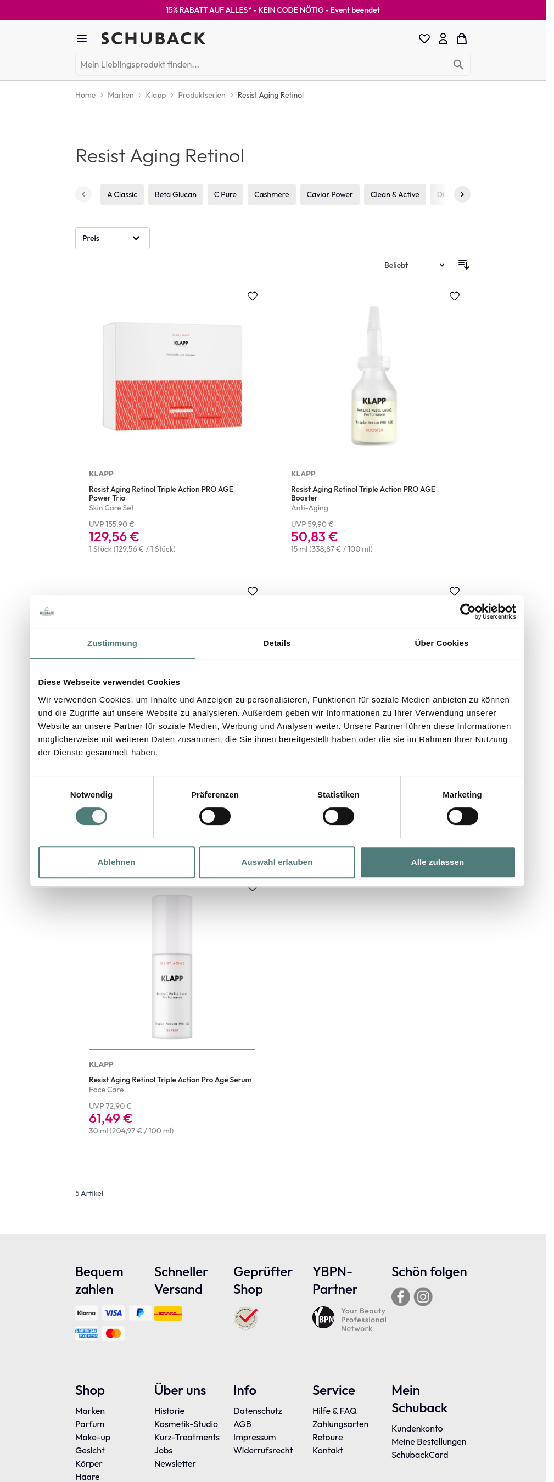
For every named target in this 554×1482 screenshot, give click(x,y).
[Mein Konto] (443, 38)
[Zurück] (83, 194)
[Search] (459, 65)
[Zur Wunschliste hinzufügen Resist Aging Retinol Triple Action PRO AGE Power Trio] (253, 296)
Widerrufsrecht (263, 1450)
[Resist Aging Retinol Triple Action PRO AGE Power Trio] (172, 423)
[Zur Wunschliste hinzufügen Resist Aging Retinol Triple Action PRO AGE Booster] (455, 296)
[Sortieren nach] (415, 265)
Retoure (327, 1437)
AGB (242, 1423)
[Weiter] (462, 194)
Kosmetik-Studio (186, 1423)
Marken (90, 1410)
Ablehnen (116, 862)
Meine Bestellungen (429, 1441)
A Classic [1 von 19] (122, 194)
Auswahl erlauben (277, 862)
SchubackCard (420, 1454)
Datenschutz (257, 1410)
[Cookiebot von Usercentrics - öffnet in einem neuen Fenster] (468, 611)
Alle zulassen (437, 862)
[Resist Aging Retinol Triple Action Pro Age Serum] (172, 1009)
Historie (169, 1410)
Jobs (163, 1450)
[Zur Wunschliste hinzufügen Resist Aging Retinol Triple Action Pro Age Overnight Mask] (455, 591)
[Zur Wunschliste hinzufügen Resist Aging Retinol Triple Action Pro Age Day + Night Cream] (253, 591)
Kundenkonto (417, 1428)
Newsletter (175, 1463)
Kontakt (327, 1450)
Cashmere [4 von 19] (271, 194)
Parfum (89, 1423)
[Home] (85, 94)
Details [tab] (277, 643)
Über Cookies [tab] (442, 643)
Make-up (92, 1437)
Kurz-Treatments (187, 1437)
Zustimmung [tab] (112, 643)
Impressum (254, 1437)
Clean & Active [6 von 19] (395, 194)
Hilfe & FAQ (334, 1410)
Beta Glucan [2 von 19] (176, 194)
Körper (89, 1463)
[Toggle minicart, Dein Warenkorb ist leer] (462, 38)
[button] (112, 238)
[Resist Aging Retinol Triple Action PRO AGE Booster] (374, 423)
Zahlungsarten (340, 1423)
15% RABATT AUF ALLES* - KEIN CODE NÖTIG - (272, 10)
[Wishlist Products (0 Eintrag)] (424, 38)
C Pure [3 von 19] (225, 194)
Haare (87, 1476)
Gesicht (90, 1450)
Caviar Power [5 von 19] (330, 194)
